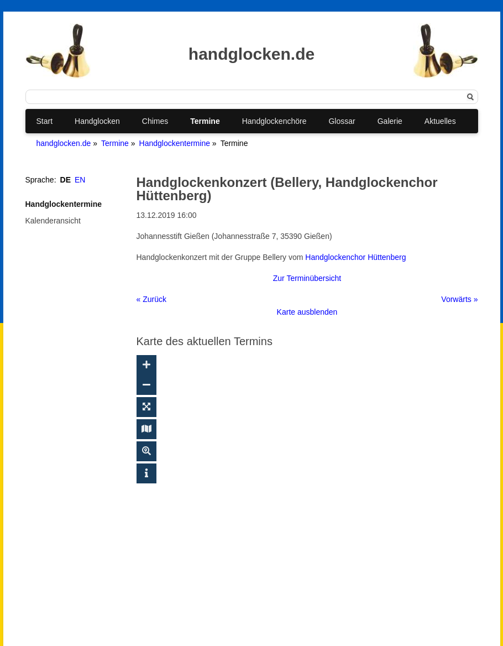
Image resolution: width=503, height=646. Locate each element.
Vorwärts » (459, 299)
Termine (204, 121)
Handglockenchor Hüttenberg (355, 257)
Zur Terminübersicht (307, 278)
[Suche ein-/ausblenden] (146, 451)
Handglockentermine (174, 143)
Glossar (341, 121)
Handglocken (97, 121)
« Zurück (151, 299)
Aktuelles (440, 121)
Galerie (390, 121)
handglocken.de (63, 143)
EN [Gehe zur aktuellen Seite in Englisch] (80, 179)
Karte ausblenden (307, 312)
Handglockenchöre (274, 121)
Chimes (155, 121)
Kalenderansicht (53, 220)
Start (44, 121)
